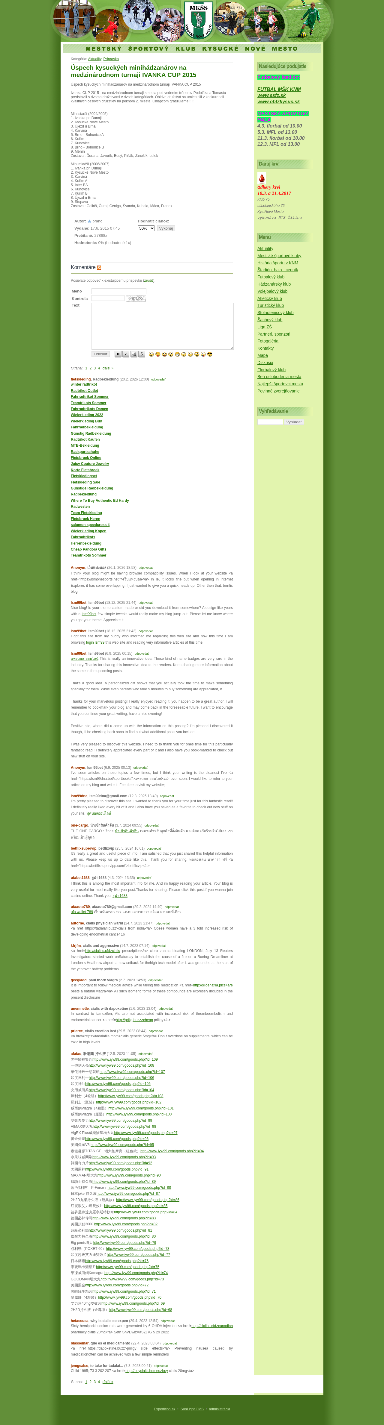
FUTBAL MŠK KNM (279, 89)
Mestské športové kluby (279, 255)
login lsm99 (95, 642)
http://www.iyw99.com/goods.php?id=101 (141, 1108)
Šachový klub (269, 319)
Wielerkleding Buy (86, 421)
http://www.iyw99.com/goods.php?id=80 (124, 1236)
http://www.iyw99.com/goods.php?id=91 (116, 1169)
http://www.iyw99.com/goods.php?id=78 (137, 1249)
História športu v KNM (277, 262)
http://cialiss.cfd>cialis (102, 951)
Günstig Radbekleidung (91, 433)
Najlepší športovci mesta (280, 383)
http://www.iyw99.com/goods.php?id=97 (145, 1133)
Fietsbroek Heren (85, 519)
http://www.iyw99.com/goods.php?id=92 (120, 1163)
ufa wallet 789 (82, 912)
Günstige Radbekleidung (92, 488)
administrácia (219, 1409)
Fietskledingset (84, 476)
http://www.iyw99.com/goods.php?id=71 (124, 1291)
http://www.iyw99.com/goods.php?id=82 (126, 1224)
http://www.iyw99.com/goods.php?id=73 (132, 1279)
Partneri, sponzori (273, 334)
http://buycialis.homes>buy (146, 1371)
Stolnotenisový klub (275, 312)
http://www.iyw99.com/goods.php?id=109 (125, 1059)
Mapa (262, 355)
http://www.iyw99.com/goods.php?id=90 (129, 1175)
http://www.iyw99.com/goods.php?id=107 (132, 1072)
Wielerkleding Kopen (88, 531)
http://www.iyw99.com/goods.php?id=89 (124, 1182)
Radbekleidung (84, 494)
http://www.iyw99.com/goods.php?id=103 (131, 1096)
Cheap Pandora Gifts (88, 549)
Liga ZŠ (264, 327)
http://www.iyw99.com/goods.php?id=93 (124, 1157)
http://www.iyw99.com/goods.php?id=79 (124, 1243)
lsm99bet (89, 614)
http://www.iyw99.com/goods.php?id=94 (172, 1151)
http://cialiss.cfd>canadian (212, 1326)
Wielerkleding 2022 (87, 415)
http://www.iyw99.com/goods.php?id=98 (124, 1126)
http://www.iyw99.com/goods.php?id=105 (118, 1084)
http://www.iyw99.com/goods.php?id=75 (127, 1267)
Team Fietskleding (86, 513)
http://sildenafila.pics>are (213, 985)
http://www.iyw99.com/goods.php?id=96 (116, 1139)
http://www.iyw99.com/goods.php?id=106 (121, 1078)
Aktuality (94, 59)
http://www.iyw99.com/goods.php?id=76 (116, 1261)
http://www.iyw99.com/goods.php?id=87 (128, 1193)
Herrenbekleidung (86, 543)
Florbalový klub (271, 369)
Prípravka (111, 59)
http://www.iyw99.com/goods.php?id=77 (138, 1255)
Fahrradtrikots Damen (89, 409)
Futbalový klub (270, 277)
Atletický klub (269, 298)
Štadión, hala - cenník (277, 269)
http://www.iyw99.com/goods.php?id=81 (120, 1230)
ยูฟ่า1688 (120, 896)
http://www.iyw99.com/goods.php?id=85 (135, 1206)
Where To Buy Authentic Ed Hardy (100, 500)
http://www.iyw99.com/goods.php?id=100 (139, 1114)
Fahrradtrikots (83, 537)
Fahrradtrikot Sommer (90, 397)
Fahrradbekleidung (87, 427)
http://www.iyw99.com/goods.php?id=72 (116, 1285)
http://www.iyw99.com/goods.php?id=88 (139, 1188)
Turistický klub (270, 305)
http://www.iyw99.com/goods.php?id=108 (121, 1065)
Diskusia (265, 362)
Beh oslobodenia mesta (279, 376)
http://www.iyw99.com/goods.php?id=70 (129, 1297)
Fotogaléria (267, 341)
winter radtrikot (84, 384)
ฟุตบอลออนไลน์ (98, 813)
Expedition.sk (164, 1409)
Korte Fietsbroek (85, 470)
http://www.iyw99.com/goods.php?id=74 (136, 1273)
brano (97, 221)
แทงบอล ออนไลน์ (84, 659)
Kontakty (265, 348)
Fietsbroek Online (86, 458)
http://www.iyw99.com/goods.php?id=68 (140, 1310)
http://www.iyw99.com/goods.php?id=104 (121, 1090)
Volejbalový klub (272, 291)
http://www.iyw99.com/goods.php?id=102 (128, 1102)
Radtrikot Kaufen (85, 439)
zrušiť (148, 280)
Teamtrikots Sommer (88, 403)
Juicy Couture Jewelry (90, 464)
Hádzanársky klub (274, 284)
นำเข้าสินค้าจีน (127, 831)
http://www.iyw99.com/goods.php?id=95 (122, 1145)
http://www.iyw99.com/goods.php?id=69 (133, 1303)
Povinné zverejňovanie (278, 391)
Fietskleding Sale (85, 482)
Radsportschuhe (85, 452)
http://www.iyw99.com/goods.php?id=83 (124, 1218)
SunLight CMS (192, 1409)
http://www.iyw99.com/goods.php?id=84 (145, 1212)
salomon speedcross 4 (90, 525)
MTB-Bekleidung (85, 445)
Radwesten (80, 506)
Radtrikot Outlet (84, 391)
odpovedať (158, 379)
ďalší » (108, 368)
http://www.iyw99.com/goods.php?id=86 (147, 1200)
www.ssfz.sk (271, 95)
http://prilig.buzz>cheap (134, 1020)
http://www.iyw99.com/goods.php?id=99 (120, 1120)
